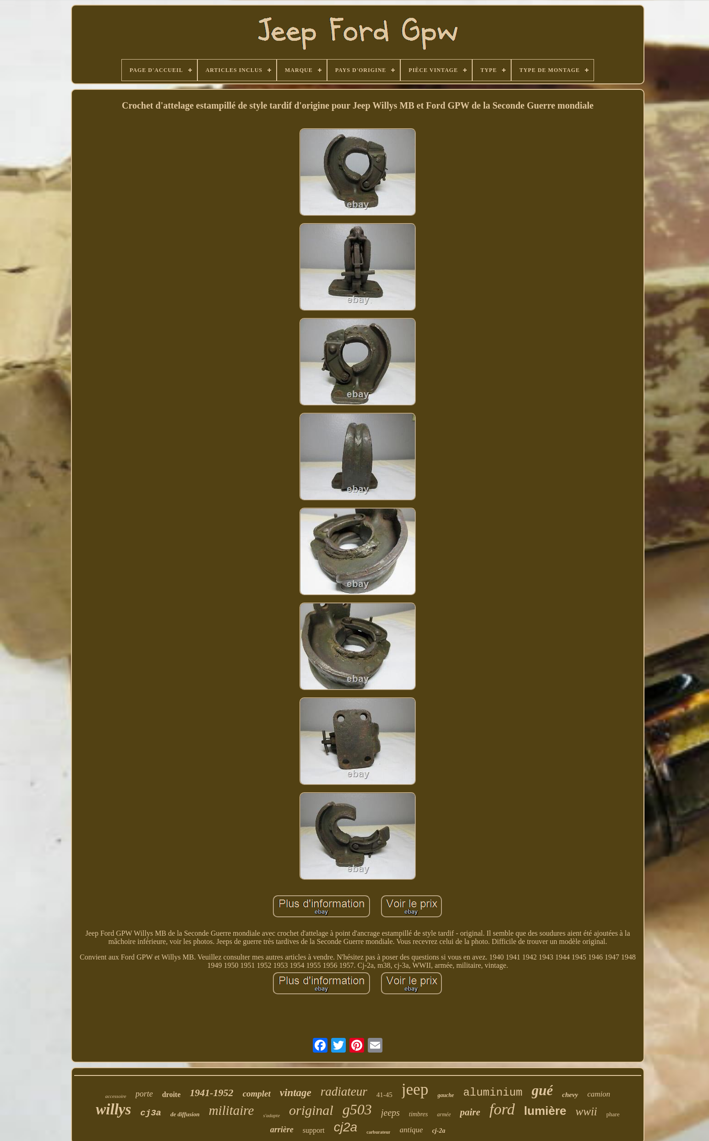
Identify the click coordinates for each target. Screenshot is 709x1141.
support (314, 1130)
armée (444, 1114)
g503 (357, 1109)
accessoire (115, 1096)
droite (171, 1094)
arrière (282, 1129)
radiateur (344, 1091)
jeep (415, 1089)
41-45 (384, 1094)
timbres (418, 1114)
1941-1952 (211, 1092)
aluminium (493, 1092)
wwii (586, 1111)
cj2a (345, 1127)
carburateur (378, 1132)
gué (542, 1090)
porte (144, 1093)
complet (257, 1093)
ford (502, 1109)
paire (470, 1112)
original (311, 1110)
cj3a (150, 1113)
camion (598, 1094)
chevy (570, 1094)
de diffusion (185, 1114)
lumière (545, 1111)
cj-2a (438, 1130)
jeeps (390, 1113)
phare (613, 1114)
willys (113, 1109)
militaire (231, 1110)
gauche (445, 1095)
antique (411, 1129)
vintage (295, 1092)
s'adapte (271, 1115)
